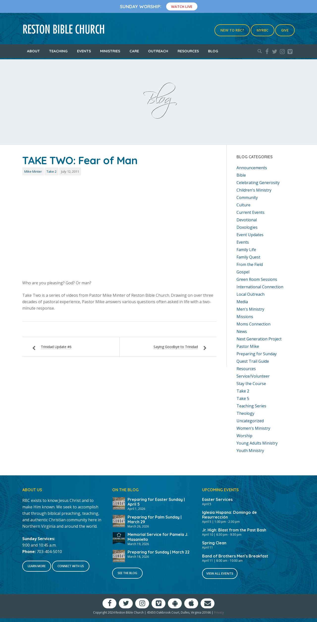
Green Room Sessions (257, 279)
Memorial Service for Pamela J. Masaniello (158, 537)
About (33, 51)
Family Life (246, 249)
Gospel (243, 272)
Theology (245, 413)
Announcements (252, 167)
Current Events (250, 212)
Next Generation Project (259, 339)
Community (247, 197)
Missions (245, 316)
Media (242, 301)
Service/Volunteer (253, 376)
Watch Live (181, 6)
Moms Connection (253, 324)
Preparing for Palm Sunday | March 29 (155, 519)
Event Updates (250, 234)
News (242, 331)
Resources (188, 51)
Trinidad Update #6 (56, 346)
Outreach (158, 51)
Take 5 (243, 398)
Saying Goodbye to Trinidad (176, 346)
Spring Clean (214, 542)
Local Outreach (250, 294)
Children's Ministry (254, 190)
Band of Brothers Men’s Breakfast (235, 556)
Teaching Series (251, 406)
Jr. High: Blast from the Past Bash (234, 529)
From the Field (250, 264)
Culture (243, 205)
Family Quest (248, 257)
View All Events (219, 573)
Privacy (219, 612)
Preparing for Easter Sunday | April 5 (156, 502)
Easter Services (217, 499)
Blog (213, 51)
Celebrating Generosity (258, 182)
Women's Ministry (253, 428)
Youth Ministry (250, 450)
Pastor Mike (248, 346)
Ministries (110, 51)
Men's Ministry (250, 309)
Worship (244, 435)
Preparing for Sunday (257, 354)
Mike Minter (33, 171)
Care (134, 51)
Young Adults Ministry (257, 443)
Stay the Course (251, 383)
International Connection (260, 287)
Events (84, 51)
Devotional (247, 220)
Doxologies (247, 227)
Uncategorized (250, 421)
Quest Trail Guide (253, 361)
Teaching (58, 51)
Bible (241, 175)
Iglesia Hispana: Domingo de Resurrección (229, 515)
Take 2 (51, 171)
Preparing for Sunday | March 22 (158, 552)
